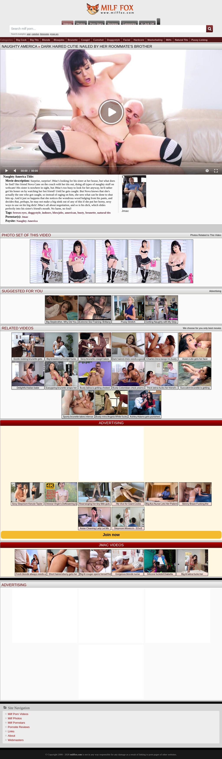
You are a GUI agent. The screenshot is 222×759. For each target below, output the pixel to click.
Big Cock (21, 40)
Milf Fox (111, 9)
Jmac (25, 216)
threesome (44, 34)
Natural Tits (181, 40)
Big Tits (34, 40)
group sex (54, 34)
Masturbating (155, 40)
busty (80, 212)
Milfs (168, 40)
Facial (126, 40)
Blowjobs (59, 40)
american (70, 212)
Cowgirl (85, 40)
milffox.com (76, 754)
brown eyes (19, 212)
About (11, 735)
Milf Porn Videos (18, 714)
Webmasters (16, 740)
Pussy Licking (199, 40)
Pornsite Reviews (18, 727)
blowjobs (58, 212)
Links (11, 731)
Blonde (46, 40)
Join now (111, 535)
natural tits (104, 212)
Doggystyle (113, 40)
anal (29, 34)
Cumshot (98, 40)
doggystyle (34, 212)
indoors (46, 212)
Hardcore (139, 40)
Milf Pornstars (16, 722)
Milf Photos (15, 718)
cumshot (35, 34)
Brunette (73, 40)
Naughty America (19, 46)
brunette (90, 212)
